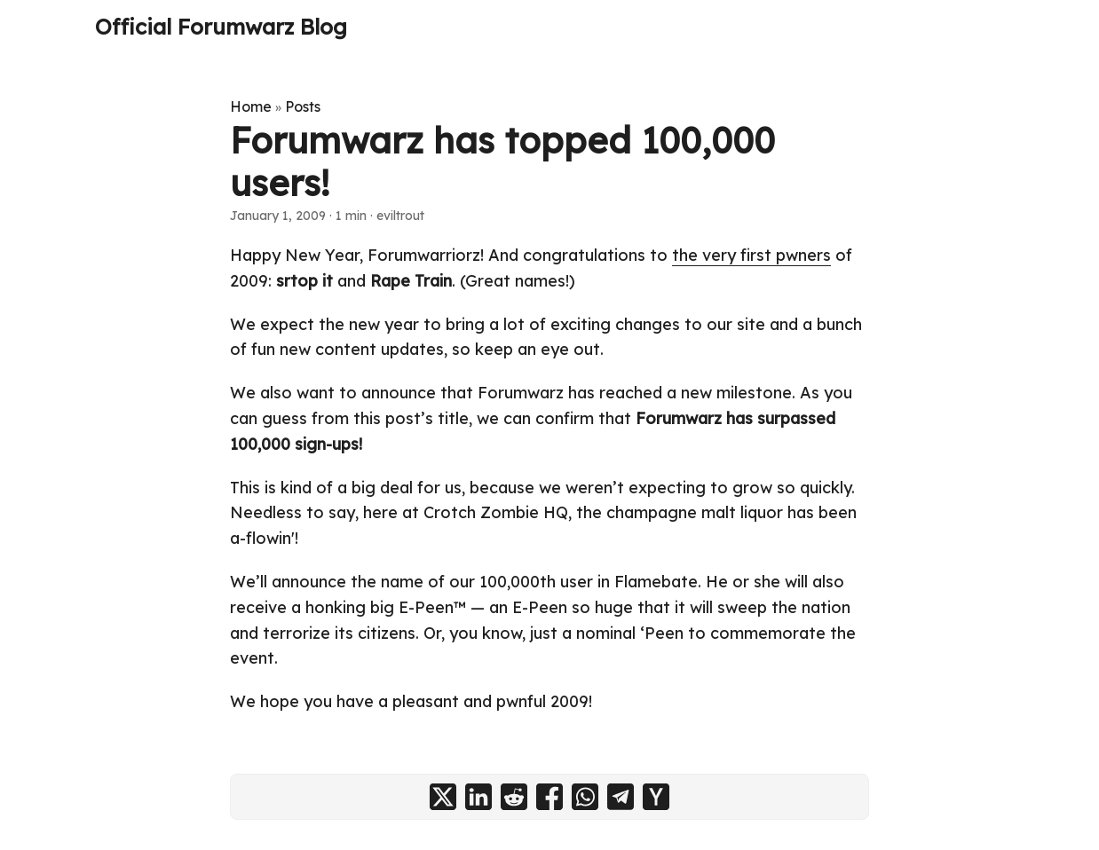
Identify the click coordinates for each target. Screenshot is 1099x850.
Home (251, 106)
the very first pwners (751, 255)
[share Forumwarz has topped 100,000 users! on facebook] (549, 796)
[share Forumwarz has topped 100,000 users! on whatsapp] (585, 796)
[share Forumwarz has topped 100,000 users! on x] (443, 796)
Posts (302, 106)
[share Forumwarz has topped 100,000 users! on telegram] (620, 796)
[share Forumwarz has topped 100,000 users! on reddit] (514, 796)
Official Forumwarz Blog (221, 26)
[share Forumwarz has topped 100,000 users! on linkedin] (478, 796)
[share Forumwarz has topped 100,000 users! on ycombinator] (656, 796)
